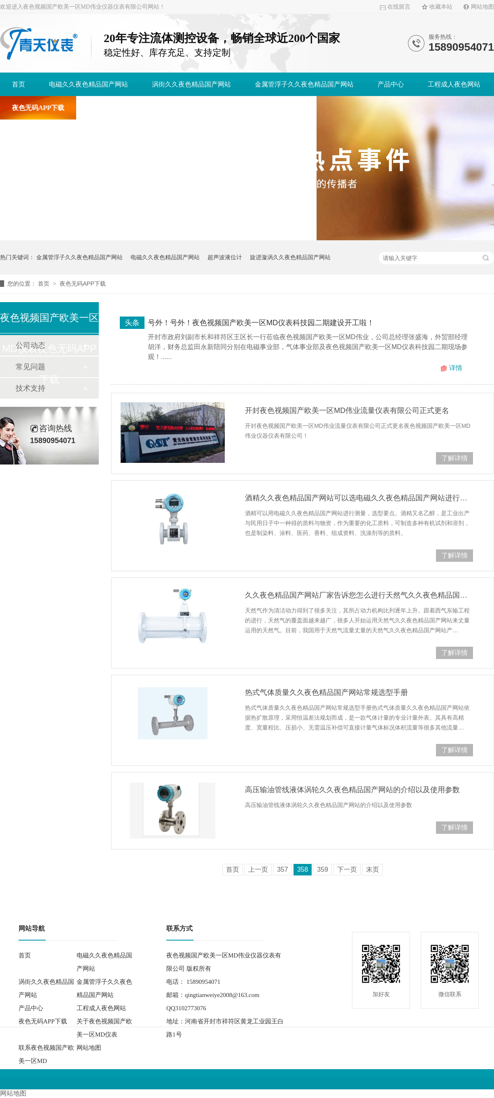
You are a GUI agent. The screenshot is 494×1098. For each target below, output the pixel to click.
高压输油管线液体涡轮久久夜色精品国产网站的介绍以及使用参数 (352, 790)
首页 (18, 84)
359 (322, 869)
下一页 (347, 869)
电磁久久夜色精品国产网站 (88, 84)
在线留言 (398, 7)
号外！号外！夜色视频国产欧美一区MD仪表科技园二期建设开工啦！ (261, 323)
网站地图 (482, 7)
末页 (372, 869)
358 (302, 869)
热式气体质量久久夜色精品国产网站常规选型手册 (326, 692)
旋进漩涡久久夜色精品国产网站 (290, 257)
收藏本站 (440, 7)
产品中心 (390, 84)
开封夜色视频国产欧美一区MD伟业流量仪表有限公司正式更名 (347, 410)
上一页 (258, 869)
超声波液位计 (224, 257)
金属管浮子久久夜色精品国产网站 (304, 84)
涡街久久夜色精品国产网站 (191, 84)
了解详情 (454, 458)
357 (282, 869)
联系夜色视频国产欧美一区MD (260, 107)
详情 (455, 367)
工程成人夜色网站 (454, 84)
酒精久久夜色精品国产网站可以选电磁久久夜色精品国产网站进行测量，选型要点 (359, 498)
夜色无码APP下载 (38, 107)
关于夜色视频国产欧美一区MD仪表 (139, 107)
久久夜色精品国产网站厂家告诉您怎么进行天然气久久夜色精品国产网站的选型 (359, 595)
